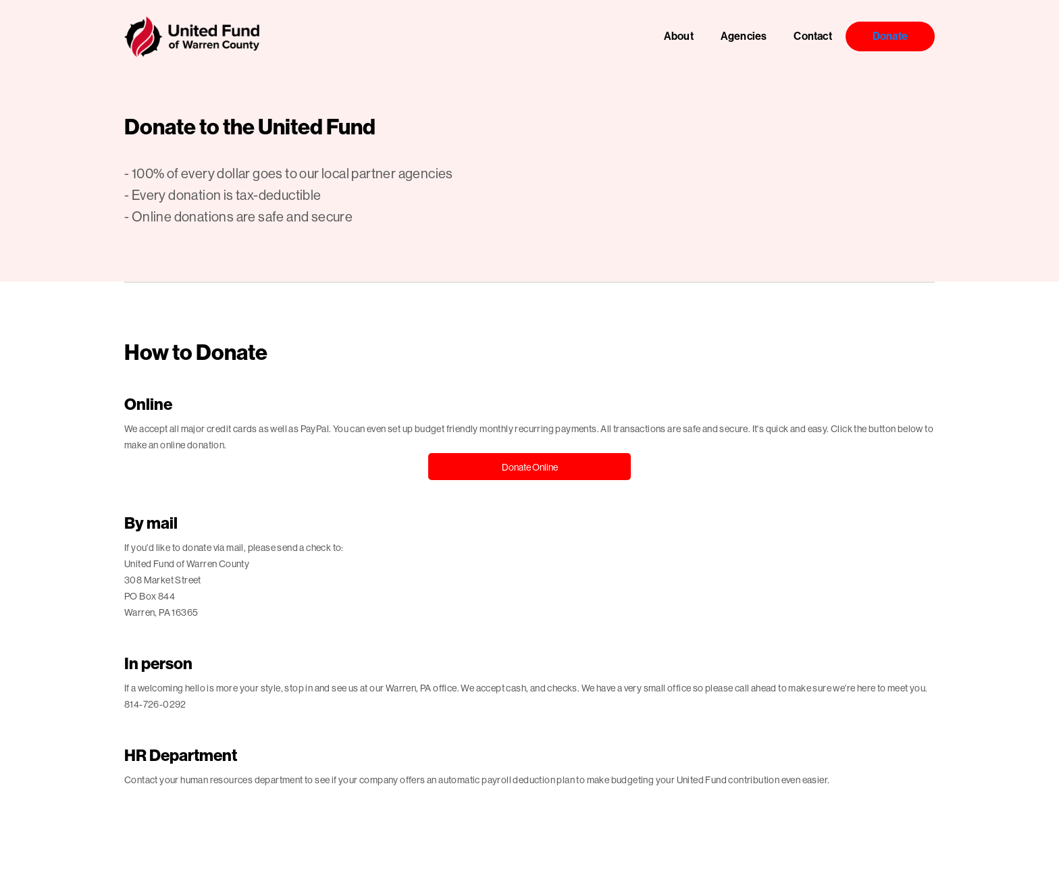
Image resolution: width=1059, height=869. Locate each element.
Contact (812, 36)
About (679, 36)
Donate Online (530, 467)
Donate (890, 36)
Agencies (744, 36)
